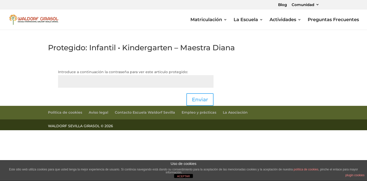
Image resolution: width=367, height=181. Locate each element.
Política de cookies (65, 112)
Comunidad (303, 5)
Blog (282, 5)
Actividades (283, 20)
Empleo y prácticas (199, 112)
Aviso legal (98, 112)
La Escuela (246, 20)
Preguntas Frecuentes (333, 20)
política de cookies (306, 169)
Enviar (200, 100)
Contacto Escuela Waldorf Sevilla (145, 112)
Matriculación (206, 20)
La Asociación (235, 112)
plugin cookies (354, 175)
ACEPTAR (183, 176)
